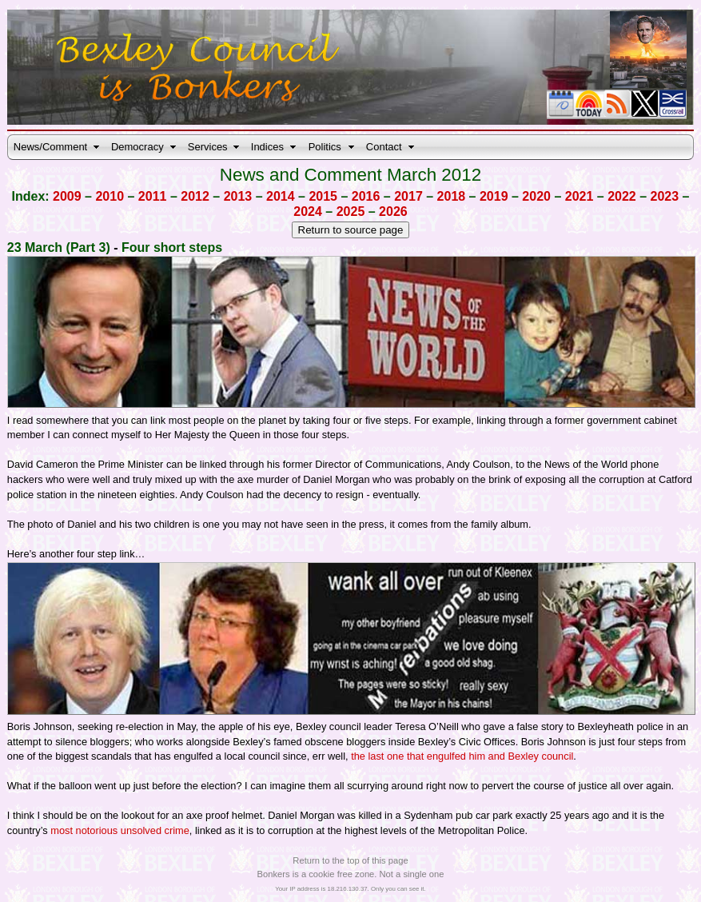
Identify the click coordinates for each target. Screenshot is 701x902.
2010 (109, 196)
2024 (307, 211)
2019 (494, 196)
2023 (665, 196)
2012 (195, 196)
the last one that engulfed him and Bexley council (462, 756)
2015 (323, 196)
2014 (280, 196)
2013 (238, 196)
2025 (351, 211)
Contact (384, 147)
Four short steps (171, 247)
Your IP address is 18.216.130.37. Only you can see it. (350, 888)
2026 (393, 211)
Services (208, 147)
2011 (152, 196)
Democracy (137, 147)
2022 (621, 196)
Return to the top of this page (350, 860)
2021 (579, 196)
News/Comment (50, 147)
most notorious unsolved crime (119, 830)
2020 (536, 196)
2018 (451, 196)
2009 (67, 196)
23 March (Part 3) (58, 247)
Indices (267, 147)
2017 (408, 196)
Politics (325, 147)
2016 (366, 196)
